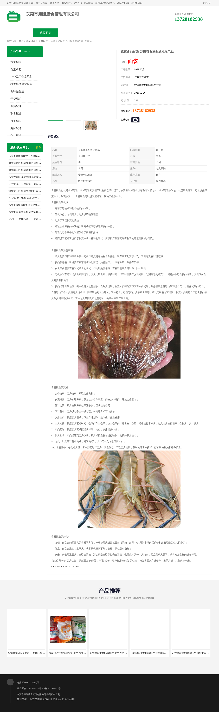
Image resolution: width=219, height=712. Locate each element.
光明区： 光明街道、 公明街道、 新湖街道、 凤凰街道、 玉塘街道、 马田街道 (25, 219)
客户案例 (148, 32)
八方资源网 (36, 699)
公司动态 (122, 32)
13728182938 (144, 110)
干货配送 (15, 98)
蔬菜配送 (15, 61)
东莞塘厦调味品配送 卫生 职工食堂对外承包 (31, 653)
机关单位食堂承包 (21, 84)
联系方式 (173, 32)
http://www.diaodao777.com (65, 566)
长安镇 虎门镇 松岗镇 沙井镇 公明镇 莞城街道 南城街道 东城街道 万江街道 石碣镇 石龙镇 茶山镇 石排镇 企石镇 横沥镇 (25, 198)
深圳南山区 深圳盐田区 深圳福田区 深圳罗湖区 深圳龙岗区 (25, 170)
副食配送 (15, 113)
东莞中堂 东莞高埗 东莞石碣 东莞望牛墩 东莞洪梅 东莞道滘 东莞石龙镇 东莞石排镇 (25, 212)
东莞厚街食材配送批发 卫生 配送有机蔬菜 (112, 653)
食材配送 (43, 41)
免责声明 (47, 699)
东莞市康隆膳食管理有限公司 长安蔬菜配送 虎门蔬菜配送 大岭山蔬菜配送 (25, 205)
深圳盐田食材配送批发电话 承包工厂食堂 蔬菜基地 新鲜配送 (163, 653)
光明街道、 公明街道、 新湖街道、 (25, 184)
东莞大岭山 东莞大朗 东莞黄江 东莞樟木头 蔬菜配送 (25, 177)
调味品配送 (17, 91)
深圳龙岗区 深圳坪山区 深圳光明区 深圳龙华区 (25, 163)
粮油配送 (15, 106)
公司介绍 (96, 32)
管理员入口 (59, 699)
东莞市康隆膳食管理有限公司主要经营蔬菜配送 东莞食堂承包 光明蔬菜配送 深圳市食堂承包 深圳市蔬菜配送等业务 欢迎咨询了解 (25, 156)
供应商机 (45, 32)
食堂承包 (15, 69)
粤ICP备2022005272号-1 (50, 688)
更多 (38, 147)
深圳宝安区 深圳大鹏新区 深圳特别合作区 (25, 191)
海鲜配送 (15, 128)
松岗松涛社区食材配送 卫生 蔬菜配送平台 (71, 653)
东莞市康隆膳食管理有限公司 (31, 694)
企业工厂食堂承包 (21, 76)
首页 (21, 41)
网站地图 (70, 699)
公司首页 (19, 32)
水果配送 (15, 120)
